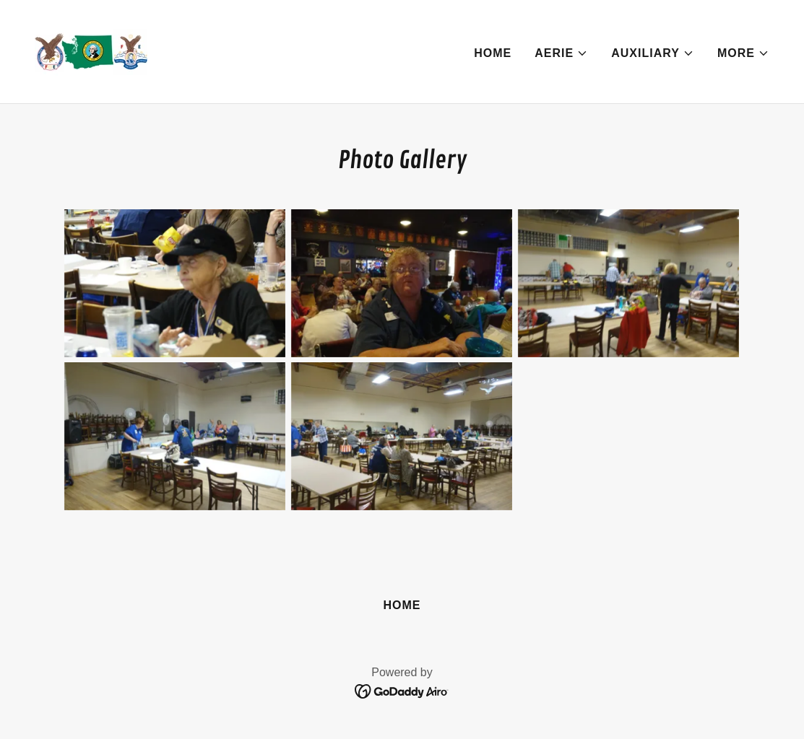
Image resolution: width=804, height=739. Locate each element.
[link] (91, 51)
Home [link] (492, 53)
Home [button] (401, 605)
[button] (561, 53)
